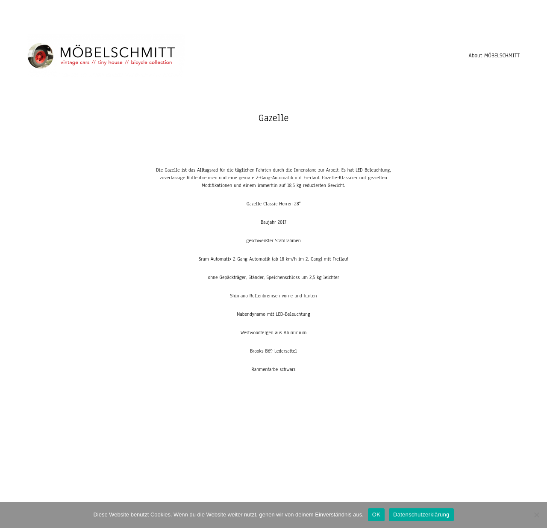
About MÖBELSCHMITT (494, 56)
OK (376, 514)
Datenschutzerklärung (421, 514)
